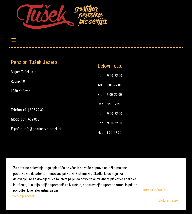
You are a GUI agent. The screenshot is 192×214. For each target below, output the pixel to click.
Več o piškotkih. (24, 196)
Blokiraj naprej (168, 200)
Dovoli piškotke (155, 190)
